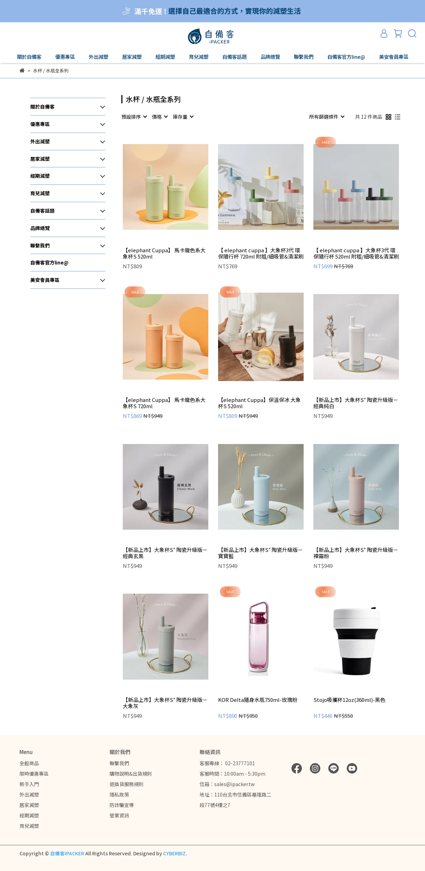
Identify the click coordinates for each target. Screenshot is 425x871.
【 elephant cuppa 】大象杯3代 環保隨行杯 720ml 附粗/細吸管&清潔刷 (261, 253)
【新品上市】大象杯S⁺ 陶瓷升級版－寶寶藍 (260, 553)
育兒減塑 (29, 825)
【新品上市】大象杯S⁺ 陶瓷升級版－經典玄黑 (165, 553)
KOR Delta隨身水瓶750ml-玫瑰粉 (257, 700)
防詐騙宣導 (122, 804)
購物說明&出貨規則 (131, 773)
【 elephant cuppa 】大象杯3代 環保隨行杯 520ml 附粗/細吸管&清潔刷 (356, 253)
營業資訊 (119, 815)
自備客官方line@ (346, 56)
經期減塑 (29, 815)
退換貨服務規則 (127, 784)
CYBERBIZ (174, 853)
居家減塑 (29, 804)
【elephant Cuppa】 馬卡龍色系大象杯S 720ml (164, 403)
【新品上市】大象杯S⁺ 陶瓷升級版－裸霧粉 (355, 553)
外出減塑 (29, 794)
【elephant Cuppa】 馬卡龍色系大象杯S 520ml (164, 253)
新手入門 (29, 784)
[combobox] (133, 116)
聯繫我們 (119, 763)
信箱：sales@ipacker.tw (227, 784)
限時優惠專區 (34, 773)
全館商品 (29, 763)
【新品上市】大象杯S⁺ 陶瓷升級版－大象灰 (165, 703)
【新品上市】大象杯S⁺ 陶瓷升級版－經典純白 (355, 403)
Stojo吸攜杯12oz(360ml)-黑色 (349, 700)
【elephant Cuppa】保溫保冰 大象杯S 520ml (259, 403)
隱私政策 (119, 794)
